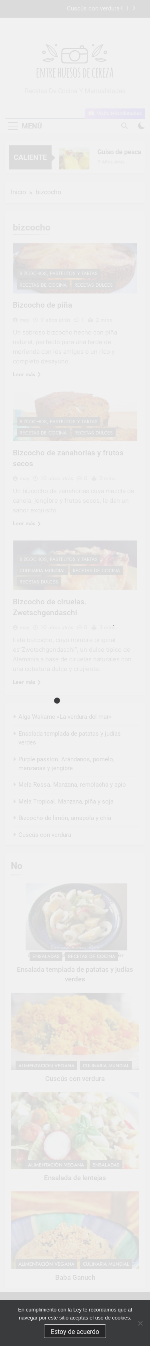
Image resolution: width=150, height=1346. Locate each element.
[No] (140, 1323)
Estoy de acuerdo (75, 1332)
